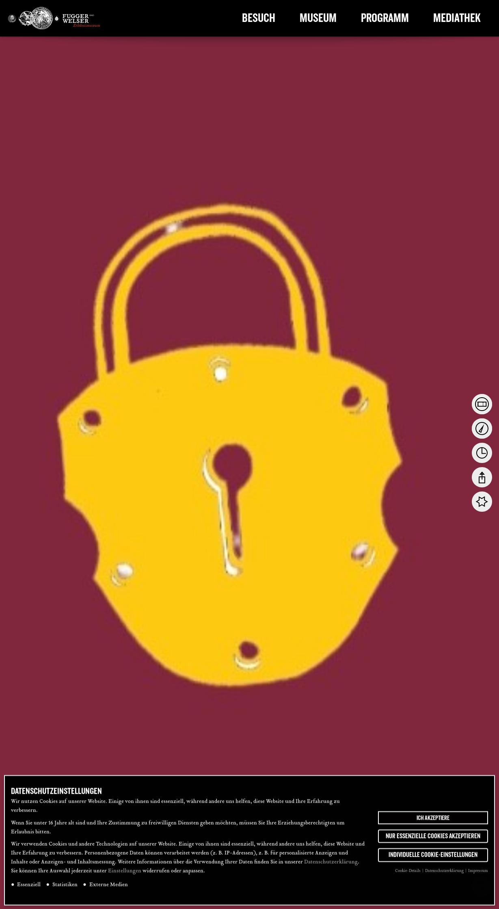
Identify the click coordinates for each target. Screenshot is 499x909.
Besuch (258, 18)
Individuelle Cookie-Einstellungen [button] (433, 859)
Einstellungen (124, 875)
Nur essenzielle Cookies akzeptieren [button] (433, 840)
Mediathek (457, 18)
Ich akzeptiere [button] (433, 822)
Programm (385, 18)
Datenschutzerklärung (331, 866)
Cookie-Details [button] (408, 875)
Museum (318, 18)
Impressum (478, 875)
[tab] (482, 404)
